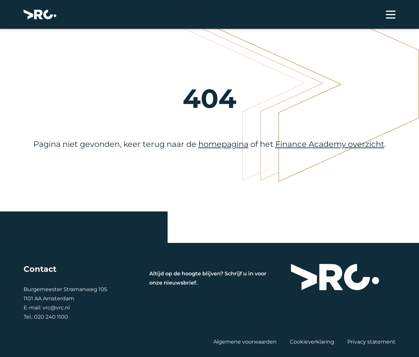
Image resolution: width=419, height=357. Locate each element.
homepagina (223, 144)
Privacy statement (371, 342)
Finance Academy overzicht (329, 144)
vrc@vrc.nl (56, 308)
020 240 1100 (51, 317)
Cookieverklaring (312, 342)
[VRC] (40, 14)
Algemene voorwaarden (245, 342)
